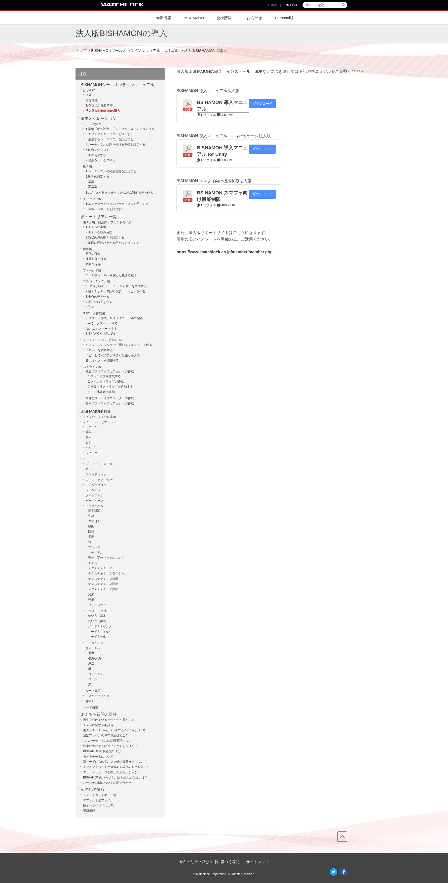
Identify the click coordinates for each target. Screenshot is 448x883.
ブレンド (94, 547)
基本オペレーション (99, 118)
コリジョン (95, 674)
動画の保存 (93, 264)
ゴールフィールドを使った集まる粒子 (111, 275)
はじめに (89, 90)
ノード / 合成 (97, 636)
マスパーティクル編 (96, 281)
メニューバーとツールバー (101, 422)
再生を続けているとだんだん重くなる (108, 720)
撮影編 (87, 249)
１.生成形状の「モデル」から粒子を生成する (116, 286)
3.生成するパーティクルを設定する (109, 139)
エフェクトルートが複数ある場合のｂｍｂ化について (119, 767)
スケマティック (96, 474)
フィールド (93, 648)
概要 (89, 95)
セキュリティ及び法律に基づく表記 (209, 862)
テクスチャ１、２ (100, 568)
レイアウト (93, 453)
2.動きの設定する (97, 176)
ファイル (92, 427)
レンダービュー (96, 485)
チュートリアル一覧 (99, 217)
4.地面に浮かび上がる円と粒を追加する (112, 243)
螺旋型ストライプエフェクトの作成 (110, 371)
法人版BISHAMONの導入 (103, 111)
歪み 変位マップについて (106, 557)
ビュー (87, 459)
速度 (91, 181)
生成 (91, 516)
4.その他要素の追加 (101, 392)
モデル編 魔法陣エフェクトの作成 (107, 222)
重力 (91, 653)
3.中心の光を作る (97, 296)
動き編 (87, 166)
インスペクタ (95, 506)
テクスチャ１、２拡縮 (103, 589)
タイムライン (95, 495)
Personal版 (284, 18)
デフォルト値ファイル (98, 800)
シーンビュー (95, 490)
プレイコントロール (99, 464)
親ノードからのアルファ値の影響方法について (114, 761)
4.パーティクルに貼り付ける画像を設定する (115, 144)
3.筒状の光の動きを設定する (105, 237)
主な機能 (92, 100)
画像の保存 (93, 253)
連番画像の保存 (96, 259)
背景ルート (93, 701)
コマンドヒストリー (99, 480)
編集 (89, 432)
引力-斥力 (94, 658)
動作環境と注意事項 (99, 105)
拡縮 (91, 536)
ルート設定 (93, 690)
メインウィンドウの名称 (99, 417)
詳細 (91, 599)
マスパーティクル (98, 696)
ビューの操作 (92, 124)
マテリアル (95, 552)
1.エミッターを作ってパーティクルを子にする (117, 204)
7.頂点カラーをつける (100, 160)
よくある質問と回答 (99, 714)
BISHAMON (194, 18)
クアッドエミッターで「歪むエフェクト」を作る (119, 345)
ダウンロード (262, 104)
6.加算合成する (96, 155)
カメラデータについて (98, 756)
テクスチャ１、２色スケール (107, 573)
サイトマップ (257, 862)
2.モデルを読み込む (99, 232)
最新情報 (163, 18)
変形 (91, 594)
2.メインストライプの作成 (106, 381)
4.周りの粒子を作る (99, 302)
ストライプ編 (92, 366)
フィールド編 (92, 270)
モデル (92, 563)
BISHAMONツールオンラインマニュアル (117, 85)
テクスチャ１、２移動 (103, 579)
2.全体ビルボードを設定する (105, 209)
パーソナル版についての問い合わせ (107, 783)
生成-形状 (94, 521)
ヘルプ (90, 448)
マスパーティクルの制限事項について (108, 740)
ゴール (92, 679)
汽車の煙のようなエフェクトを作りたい (110, 746)
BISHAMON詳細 (95, 411)
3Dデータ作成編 (94, 313)
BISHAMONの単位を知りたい (103, 751)
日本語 (272, 5)
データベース (95, 500)
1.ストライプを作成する (104, 376)
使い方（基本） (98, 616)
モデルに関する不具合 (98, 725)
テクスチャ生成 (96, 611)
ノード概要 (90, 707)
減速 (91, 663)
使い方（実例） (98, 621)
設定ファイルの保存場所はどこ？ (105, 735)
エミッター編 (92, 199)
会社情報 (224, 18)
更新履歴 (89, 810)
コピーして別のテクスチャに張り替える (113, 355)
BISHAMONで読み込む (101, 333)
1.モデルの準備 (96, 227)
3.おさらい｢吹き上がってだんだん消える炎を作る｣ (120, 192)
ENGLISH (290, 5)
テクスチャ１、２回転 (103, 584)
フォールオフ (97, 605)
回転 (91, 531)
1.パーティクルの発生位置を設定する (111, 171)
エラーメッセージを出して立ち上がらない (111, 772)
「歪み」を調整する (99, 350)
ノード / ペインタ (100, 626)
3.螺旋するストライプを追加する (110, 386)
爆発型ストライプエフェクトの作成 (110, 398)
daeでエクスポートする (102, 323)
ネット (90, 469)
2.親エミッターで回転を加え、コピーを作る (115, 291)
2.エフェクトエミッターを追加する (109, 134)
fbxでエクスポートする (101, 328)
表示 (89, 437)
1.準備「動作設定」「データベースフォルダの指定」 (122, 129)
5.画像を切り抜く (97, 150)
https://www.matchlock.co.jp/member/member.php (224, 252)
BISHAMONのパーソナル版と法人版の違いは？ (115, 777)
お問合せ (254, 18)
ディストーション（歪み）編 (102, 340)
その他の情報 (93, 789)
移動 (91, 526)
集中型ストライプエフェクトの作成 (110, 403)
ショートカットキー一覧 (99, 795)
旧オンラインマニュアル (99, 805)
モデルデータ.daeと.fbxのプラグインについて (114, 730)
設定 (89, 442)
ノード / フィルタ (100, 631)
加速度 (92, 186)
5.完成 (90, 307)
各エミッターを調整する (102, 360)
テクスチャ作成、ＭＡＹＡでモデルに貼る (114, 318)
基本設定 (94, 510)
